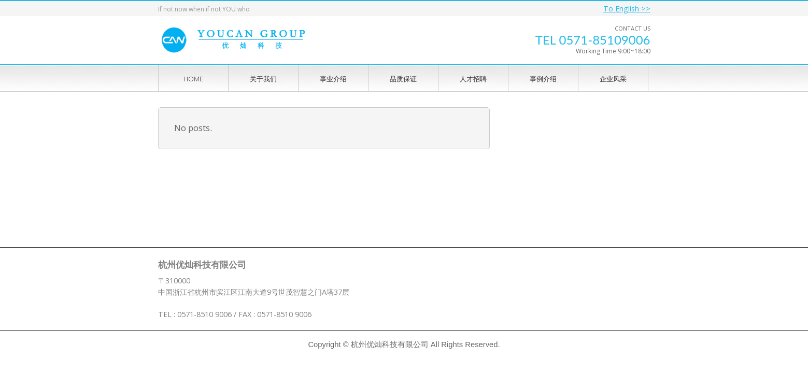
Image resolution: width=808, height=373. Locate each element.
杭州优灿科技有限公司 (390, 344)
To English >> (626, 8)
